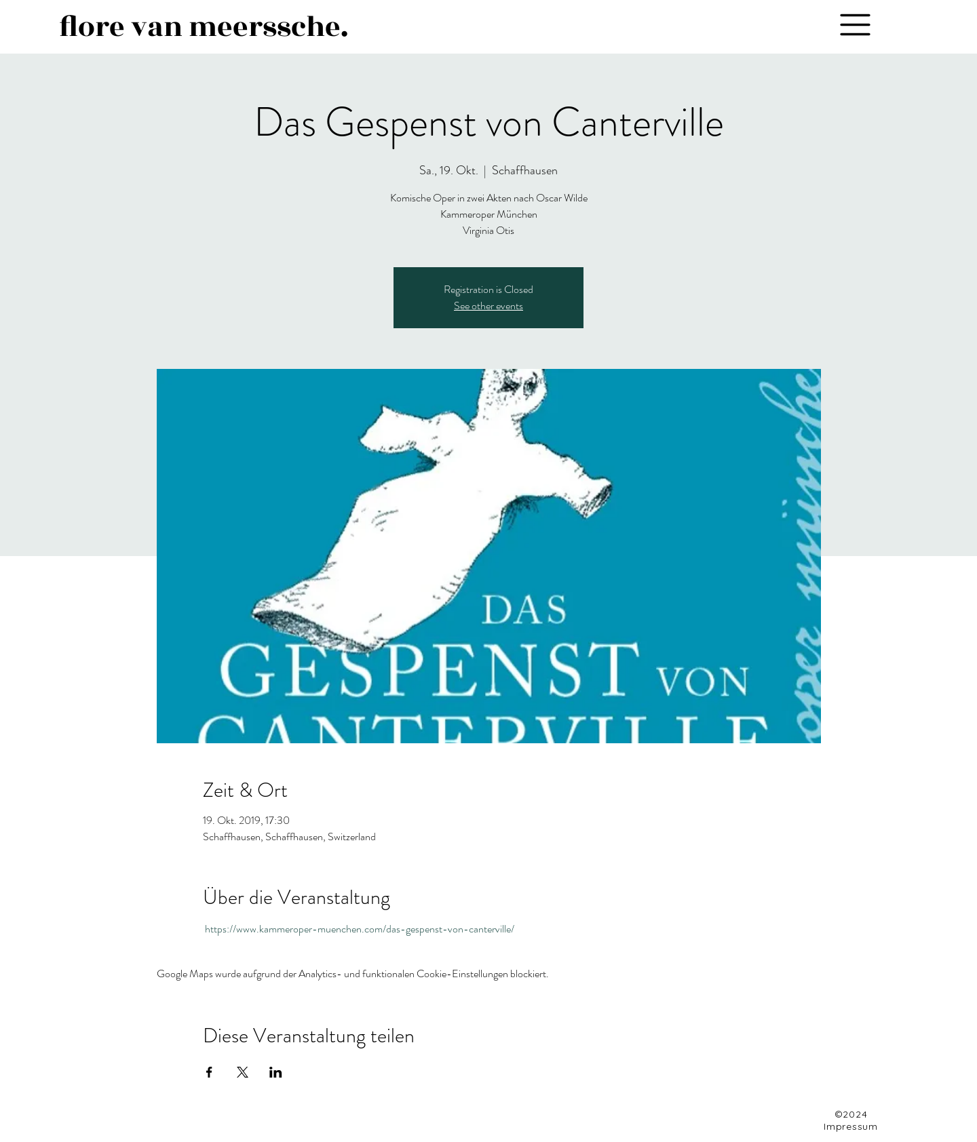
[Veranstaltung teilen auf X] (242, 1072)
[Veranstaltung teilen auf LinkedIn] (275, 1072)
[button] (855, 24)
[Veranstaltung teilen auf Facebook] (209, 1072)
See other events (488, 305)
